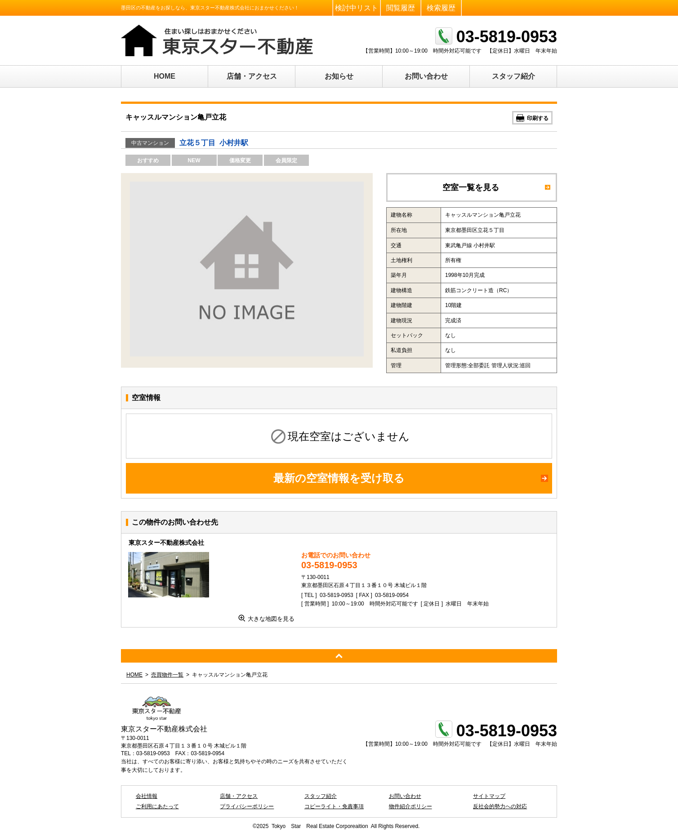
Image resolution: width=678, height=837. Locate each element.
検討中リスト (356, 8)
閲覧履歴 (400, 8)
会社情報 (146, 796)
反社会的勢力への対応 (500, 806)
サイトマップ (489, 796)
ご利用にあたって (157, 806)
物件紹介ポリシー (410, 806)
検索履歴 (441, 8)
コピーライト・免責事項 (334, 806)
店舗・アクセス (252, 76)
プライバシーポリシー (247, 806)
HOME (164, 76)
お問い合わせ (426, 76)
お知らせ (339, 76)
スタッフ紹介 (513, 76)
